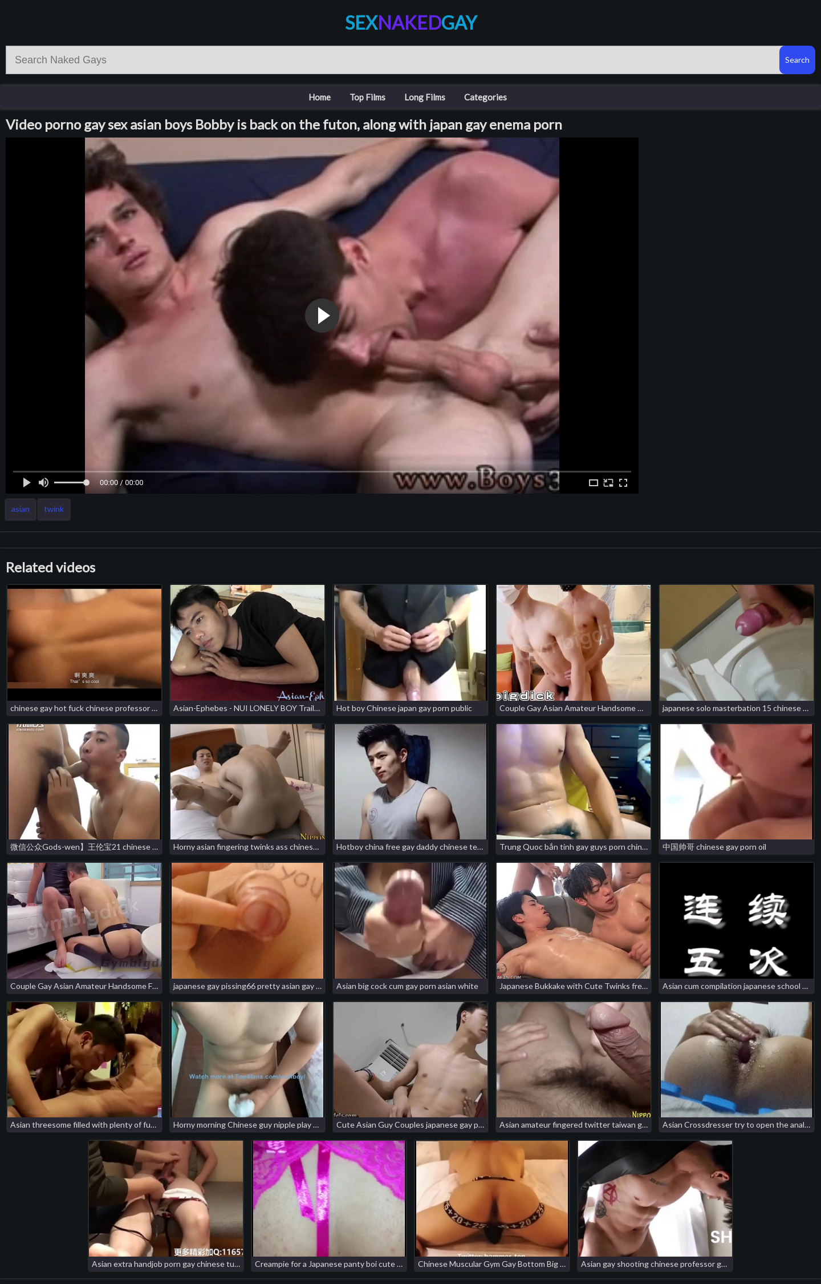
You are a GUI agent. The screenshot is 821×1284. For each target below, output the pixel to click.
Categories (485, 97)
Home (319, 97)
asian (20, 509)
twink (54, 509)
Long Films (424, 97)
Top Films (367, 97)
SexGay (411, 22)
